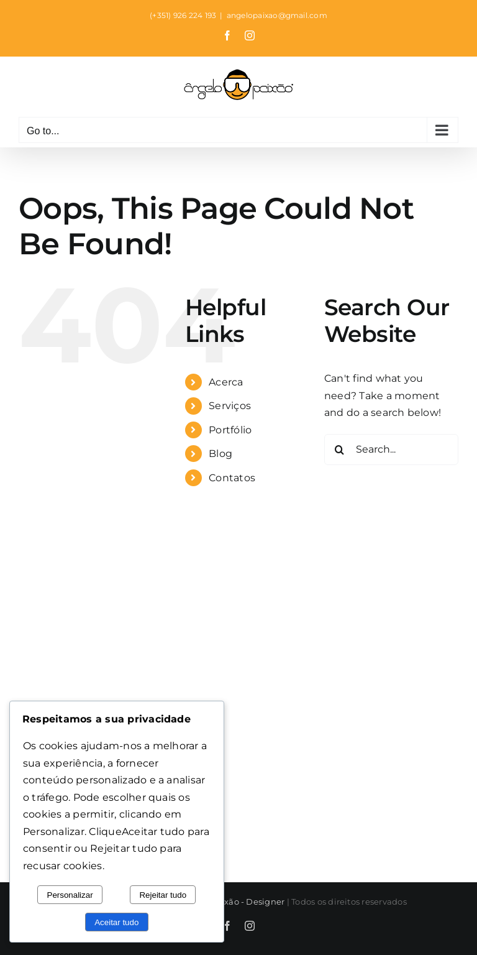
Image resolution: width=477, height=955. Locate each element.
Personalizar (70, 895)
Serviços (230, 406)
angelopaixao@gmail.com (277, 15)
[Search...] (391, 449)
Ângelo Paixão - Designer (232, 902)
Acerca (226, 382)
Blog (220, 453)
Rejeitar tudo (162, 895)
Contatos (232, 478)
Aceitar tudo (116, 922)
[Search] (339, 449)
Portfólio (230, 430)
